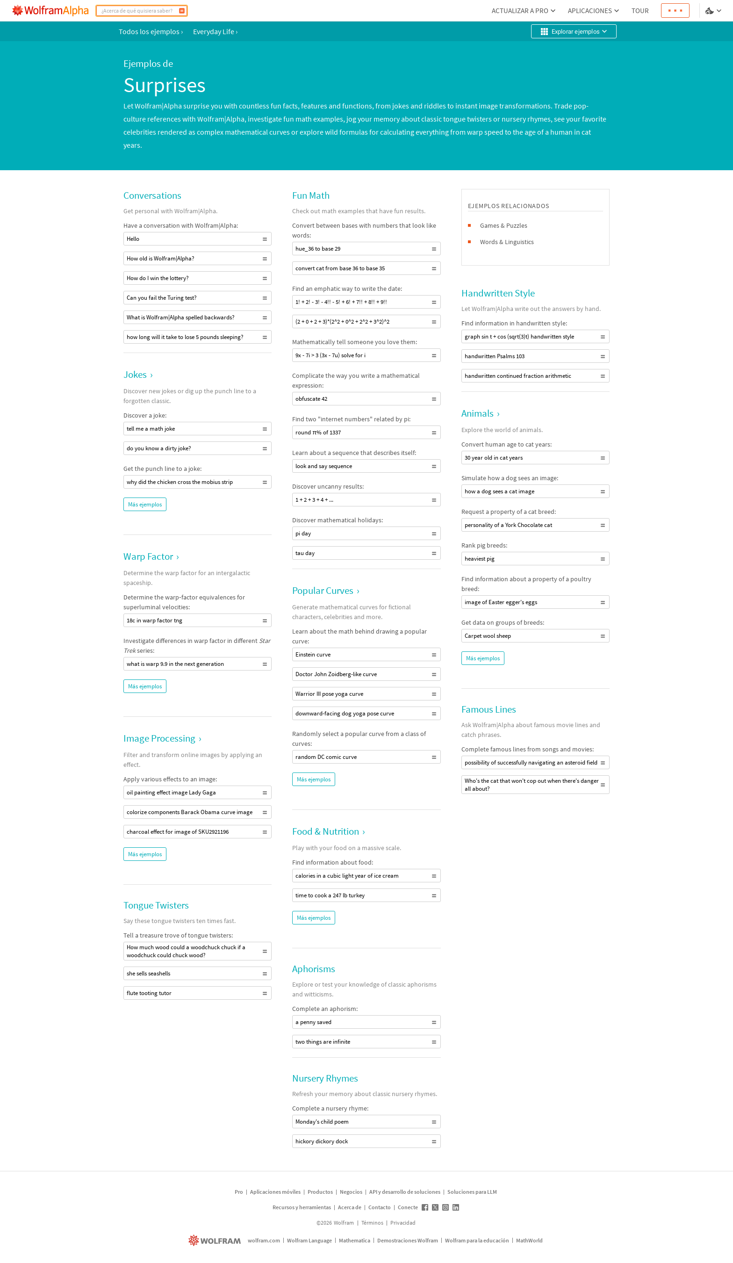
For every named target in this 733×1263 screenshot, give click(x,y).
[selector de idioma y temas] (714, 11)
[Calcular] (182, 10)
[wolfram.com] (215, 1240)
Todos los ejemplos (151, 31)
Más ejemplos (145, 504)
